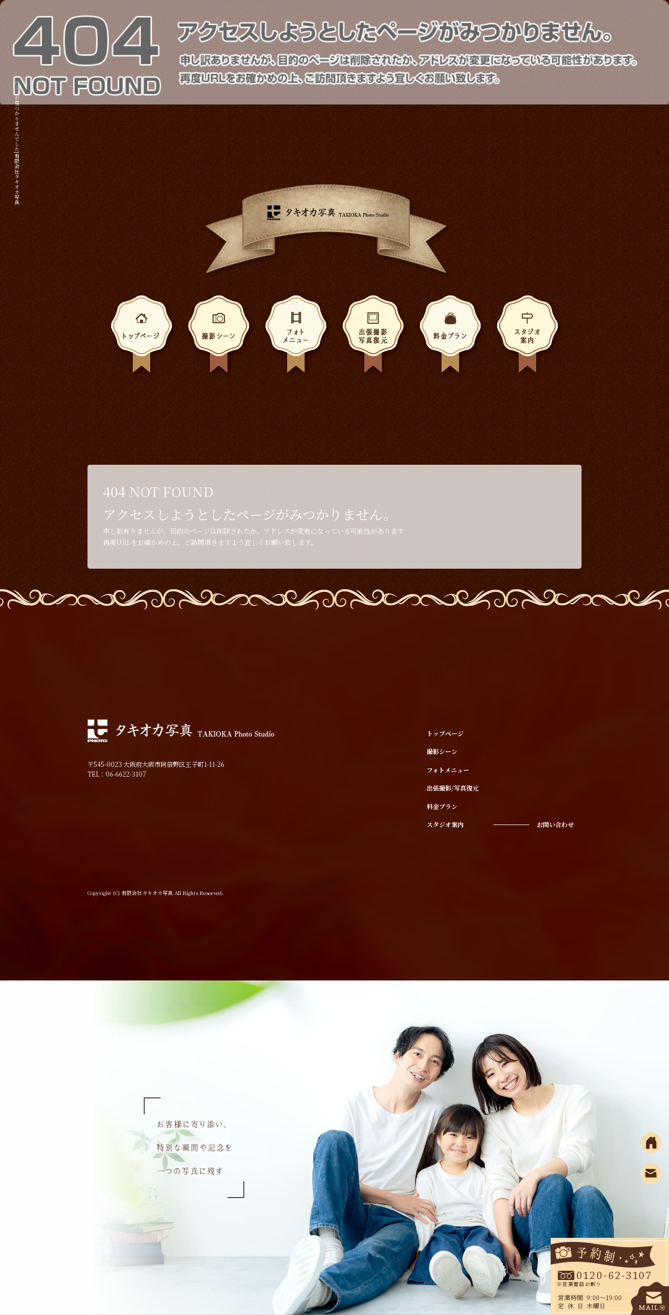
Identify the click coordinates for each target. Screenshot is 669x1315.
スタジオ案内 (527, 337)
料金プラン (450, 337)
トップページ (141, 337)
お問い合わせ (555, 824)
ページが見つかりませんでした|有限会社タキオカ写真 (17, 142)
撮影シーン (218, 337)
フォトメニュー (295, 337)
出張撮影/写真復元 (373, 337)
